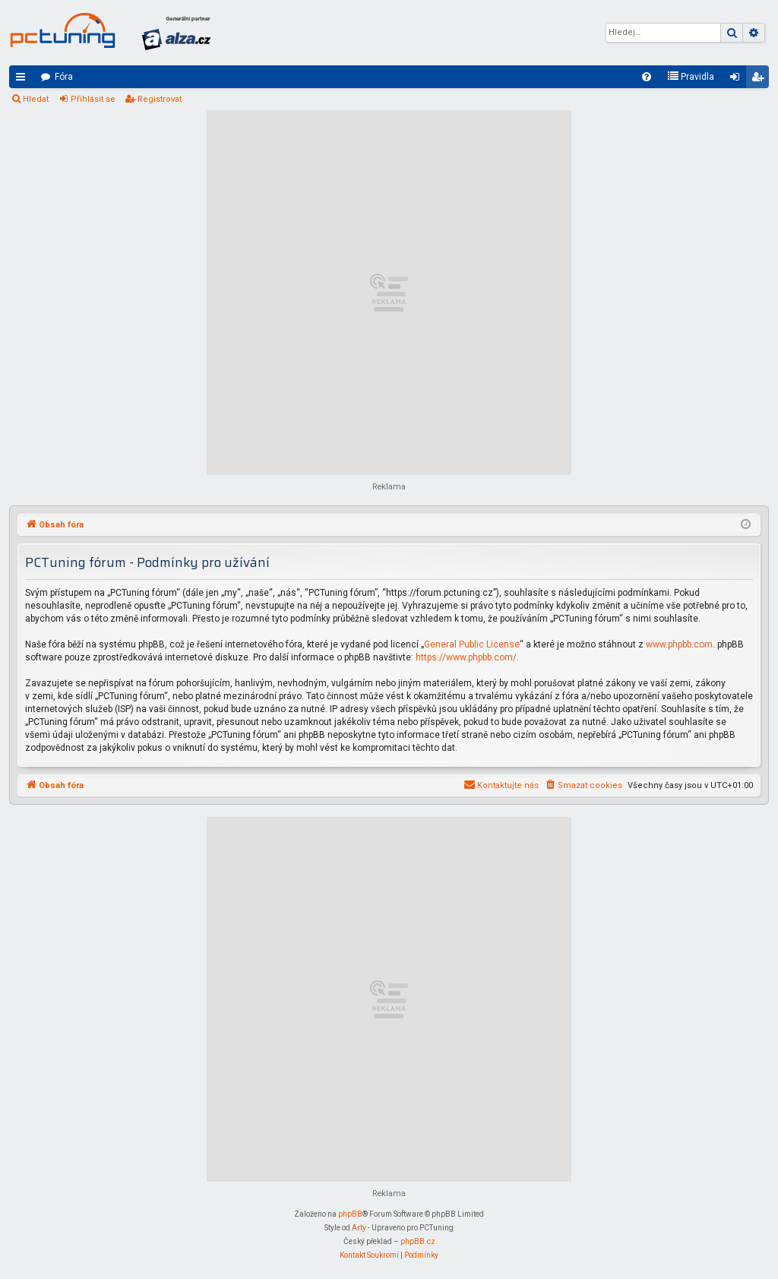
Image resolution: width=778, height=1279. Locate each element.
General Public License (472, 644)
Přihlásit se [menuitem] (737, 79)
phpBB (350, 1214)
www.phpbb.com (679, 644)
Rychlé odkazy (23, 79)
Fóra (64, 76)
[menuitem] (646, 76)
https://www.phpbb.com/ (466, 657)
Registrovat (160, 99)
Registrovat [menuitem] (760, 79)
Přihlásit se (93, 99)
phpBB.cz (417, 1241)
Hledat (36, 99)
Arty (359, 1228)
